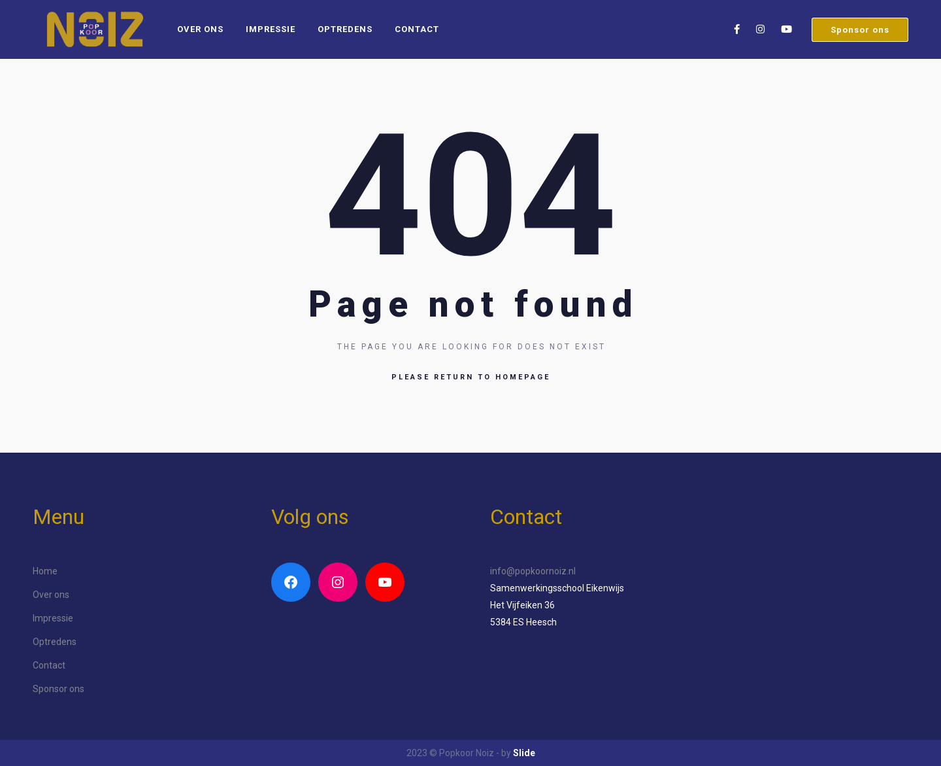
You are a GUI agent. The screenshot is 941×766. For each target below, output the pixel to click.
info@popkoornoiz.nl (533, 571)
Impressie (270, 29)
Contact (417, 29)
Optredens (345, 29)
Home (45, 571)
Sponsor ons (860, 30)
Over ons (200, 29)
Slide (524, 753)
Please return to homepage (470, 377)
